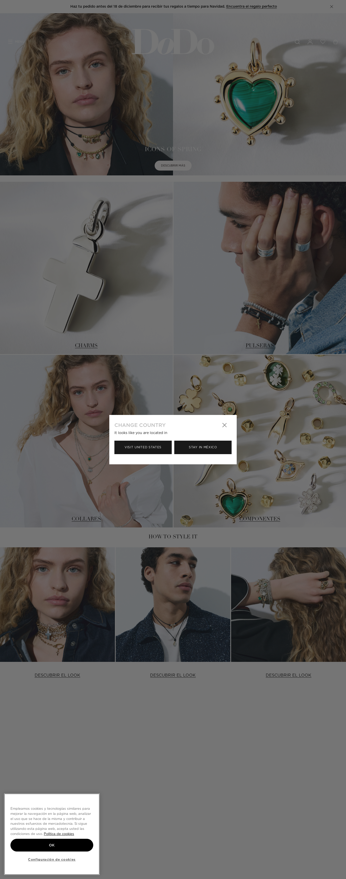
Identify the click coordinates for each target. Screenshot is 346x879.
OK (52, 845)
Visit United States (143, 447)
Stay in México (203, 447)
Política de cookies (59, 834)
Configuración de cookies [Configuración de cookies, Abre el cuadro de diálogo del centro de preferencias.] (52, 859)
